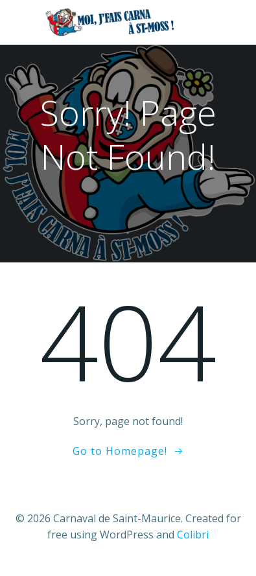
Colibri (193, 534)
